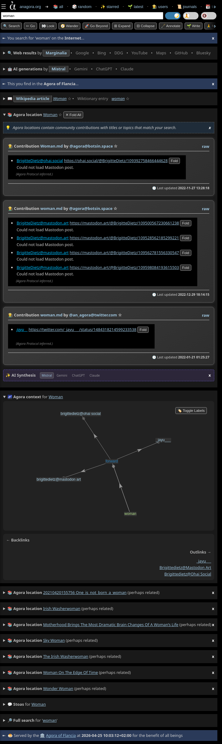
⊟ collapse (146, 26)
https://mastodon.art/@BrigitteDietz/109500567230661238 (124, 222)
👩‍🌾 (10, 146)
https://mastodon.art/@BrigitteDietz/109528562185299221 (124, 237)
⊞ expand (122, 26)
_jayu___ (203, 561)
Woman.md (51, 146)
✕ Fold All (73, 115)
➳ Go (30, 26)
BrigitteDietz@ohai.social (40, 160)
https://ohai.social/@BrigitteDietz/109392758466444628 (116, 160)
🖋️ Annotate (171, 26)
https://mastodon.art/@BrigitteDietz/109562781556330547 (124, 252)
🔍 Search (11, 26)
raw (205, 146)
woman (118, 98)
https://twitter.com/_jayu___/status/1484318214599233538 (82, 329)
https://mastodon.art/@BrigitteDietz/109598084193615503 (124, 267)
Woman (60, 98)
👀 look (47, 26)
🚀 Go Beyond (96, 26)
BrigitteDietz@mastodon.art (43, 222)
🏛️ (42, 735)
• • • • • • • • (110, 53)
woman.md (51, 208)
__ (22, 329)
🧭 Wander (69, 26)
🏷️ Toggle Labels (191, 410)
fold (174, 160)
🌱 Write (193, 26)
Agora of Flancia (61, 735)
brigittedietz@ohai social (187, 573)
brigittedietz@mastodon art (185, 567)
